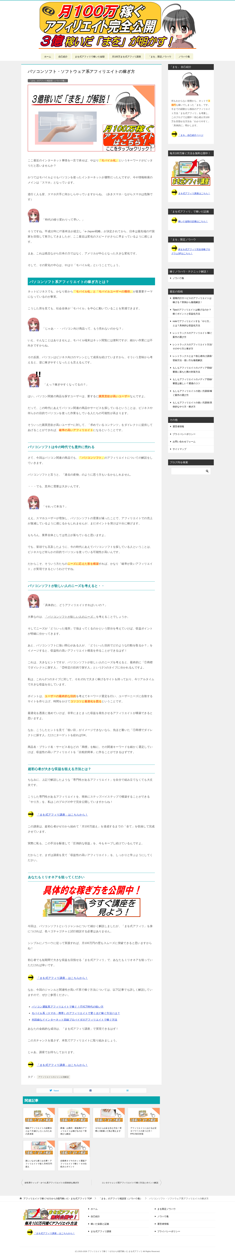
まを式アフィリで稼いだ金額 (90, 56)
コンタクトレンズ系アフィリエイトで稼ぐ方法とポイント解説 (130, 1183)
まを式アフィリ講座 (101, 1231)
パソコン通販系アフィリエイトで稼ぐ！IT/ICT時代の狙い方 (67, 1006)
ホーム (47, 56)
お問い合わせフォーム (184, 441)
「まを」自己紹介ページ (190, 135)
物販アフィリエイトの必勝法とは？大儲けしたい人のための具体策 (38, 1131)
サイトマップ (179, 449)
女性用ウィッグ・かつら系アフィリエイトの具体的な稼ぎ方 (51, 1183)
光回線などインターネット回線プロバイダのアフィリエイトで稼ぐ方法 (74, 1019)
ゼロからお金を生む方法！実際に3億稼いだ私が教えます (108, 1129)
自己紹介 (63, 56)
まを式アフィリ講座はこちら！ (194, 193)
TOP (57, 1198)
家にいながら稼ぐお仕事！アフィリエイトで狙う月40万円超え (38, 1164)
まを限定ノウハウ (166, 1209)
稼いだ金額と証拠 (100, 1224)
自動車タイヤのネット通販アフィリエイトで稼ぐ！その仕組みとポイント (73, 1164)
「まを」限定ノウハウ (159, 56)
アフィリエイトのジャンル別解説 (53, 1077)
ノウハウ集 (184, 56)
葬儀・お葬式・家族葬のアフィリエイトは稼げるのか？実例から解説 (73, 1131)
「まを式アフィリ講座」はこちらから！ (62, 814)
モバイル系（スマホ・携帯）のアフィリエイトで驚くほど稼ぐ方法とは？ (76, 1013)
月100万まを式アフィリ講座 (126, 56)
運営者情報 (178, 426)
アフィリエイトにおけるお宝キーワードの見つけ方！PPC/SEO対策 (143, 1131)
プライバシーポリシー (184, 434)
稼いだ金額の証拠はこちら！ (193, 221)
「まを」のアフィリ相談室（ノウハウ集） (47, 81)
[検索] (191, 471)
